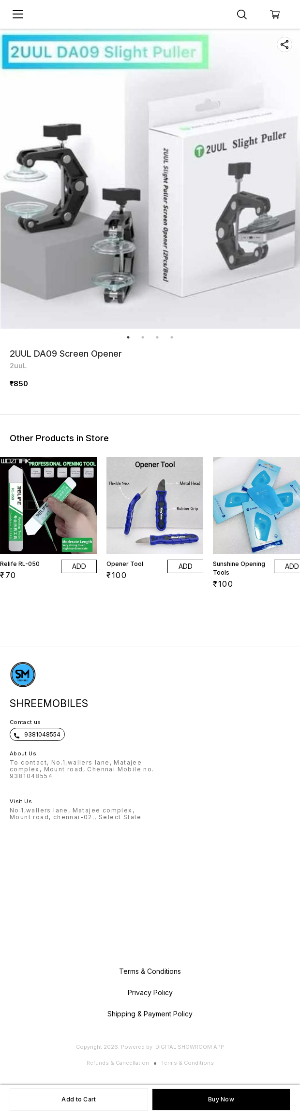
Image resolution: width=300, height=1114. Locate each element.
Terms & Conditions (187, 1062)
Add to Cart (78, 1099)
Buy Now (221, 1099)
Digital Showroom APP (189, 1046)
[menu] (18, 14)
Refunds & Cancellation (118, 1062)
